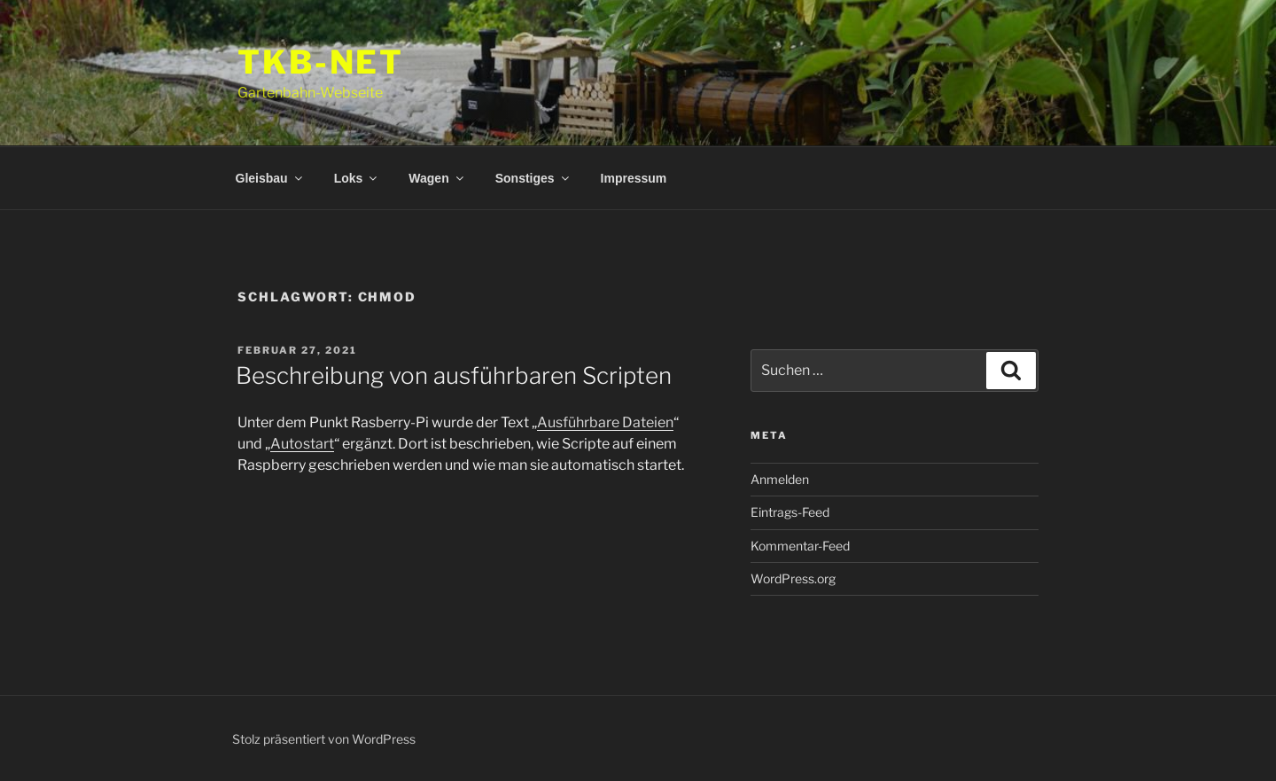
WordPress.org (793, 578)
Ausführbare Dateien (605, 422)
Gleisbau (270, 178)
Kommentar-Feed (800, 545)
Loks (357, 178)
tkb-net (320, 62)
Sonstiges (533, 178)
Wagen (436, 178)
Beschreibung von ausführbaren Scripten (454, 375)
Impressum (634, 178)
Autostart (302, 443)
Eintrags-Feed (790, 511)
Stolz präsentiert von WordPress (324, 738)
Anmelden (780, 479)
